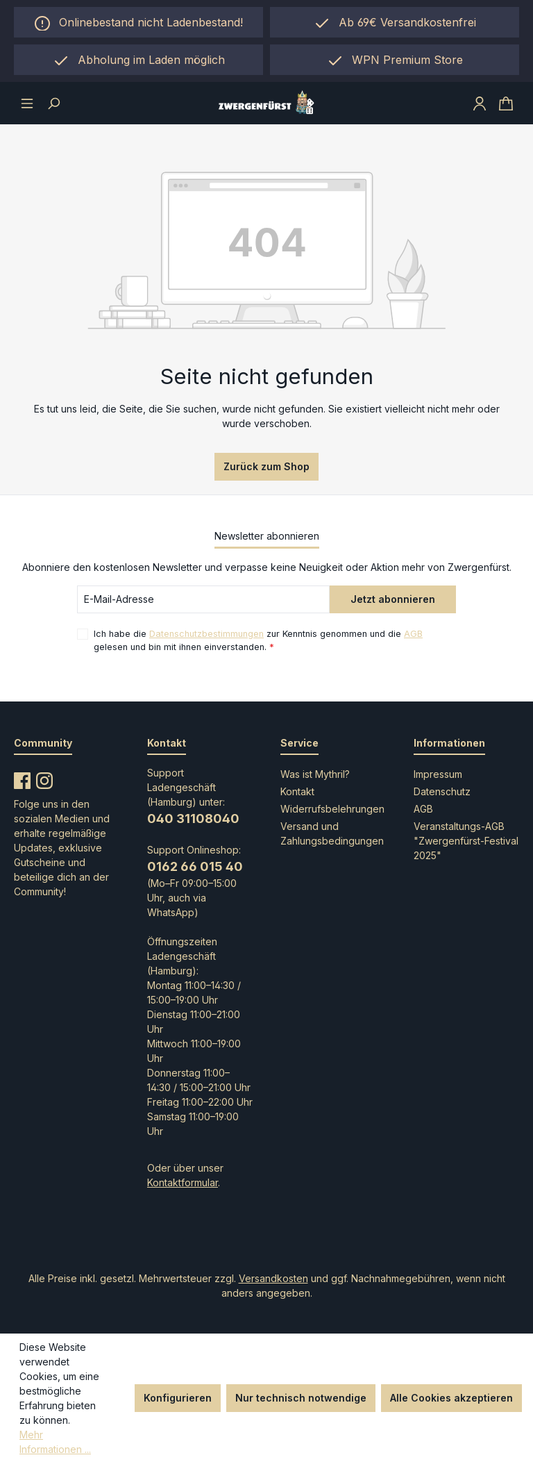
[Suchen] (53, 103)
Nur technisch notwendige (300, 1398)
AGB (413, 634)
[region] (138, 59)
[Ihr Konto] (479, 103)
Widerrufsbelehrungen (332, 809)
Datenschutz (442, 791)
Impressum (438, 774)
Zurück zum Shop (266, 466)
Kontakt (297, 791)
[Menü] (27, 103)
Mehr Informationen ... (55, 1442)
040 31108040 (193, 818)
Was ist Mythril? (315, 774)
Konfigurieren (178, 1398)
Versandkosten (273, 1278)
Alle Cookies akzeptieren (451, 1398)
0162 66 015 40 (195, 866)
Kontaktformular (182, 1182)
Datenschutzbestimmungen (206, 634)
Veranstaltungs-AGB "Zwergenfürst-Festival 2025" (466, 840)
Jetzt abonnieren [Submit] (392, 599)
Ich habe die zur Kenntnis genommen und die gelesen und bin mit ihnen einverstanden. (258, 639)
